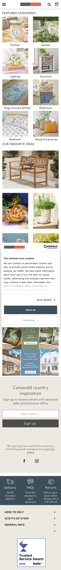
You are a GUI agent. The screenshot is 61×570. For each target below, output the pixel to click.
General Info (30, 525)
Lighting (15, 76)
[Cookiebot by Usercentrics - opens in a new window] (43, 247)
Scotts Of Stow (30, 519)
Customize (30, 320)
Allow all (30, 309)
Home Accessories (46, 139)
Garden (45, 45)
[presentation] (31, 435)
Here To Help (30, 513)
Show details (44, 299)
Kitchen (15, 45)
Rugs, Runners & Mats (16, 108)
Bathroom (45, 108)
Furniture (46, 76)
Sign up (30, 423)
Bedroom (15, 139)
